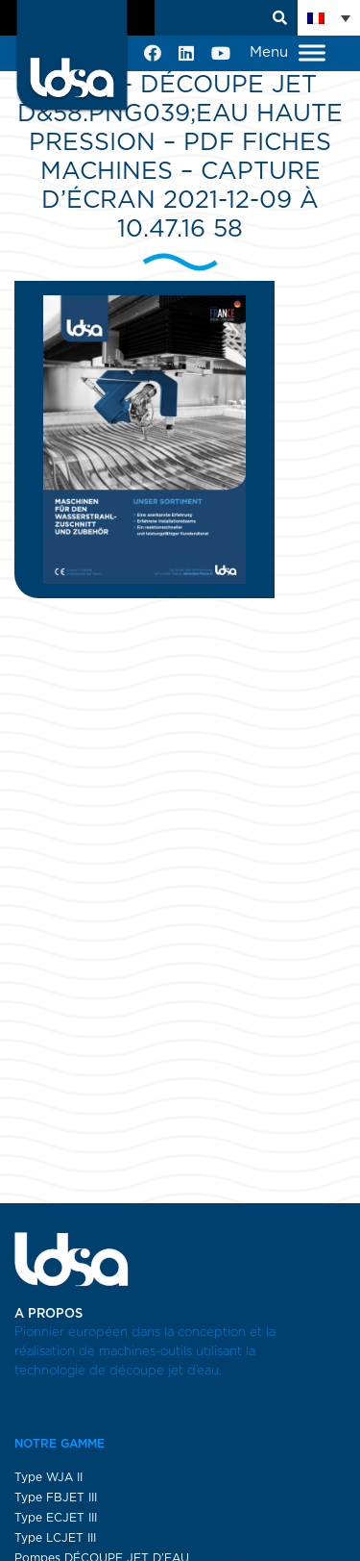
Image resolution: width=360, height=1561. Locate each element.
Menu (287, 53)
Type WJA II (48, 1477)
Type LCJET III (55, 1538)
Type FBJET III (55, 1497)
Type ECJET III (55, 1517)
